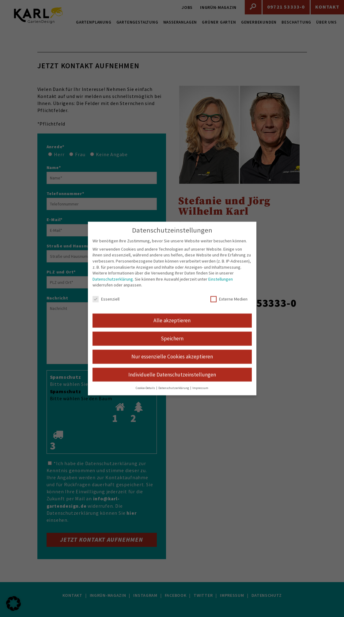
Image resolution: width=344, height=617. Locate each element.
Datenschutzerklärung (113, 285)
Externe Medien (229, 305)
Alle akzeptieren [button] (172, 326)
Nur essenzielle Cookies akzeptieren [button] (172, 362)
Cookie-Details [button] (146, 394)
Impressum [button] (200, 394)
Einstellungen (220, 285)
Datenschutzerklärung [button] (174, 394)
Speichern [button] (172, 344)
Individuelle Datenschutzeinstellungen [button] (172, 380)
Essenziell (106, 305)
